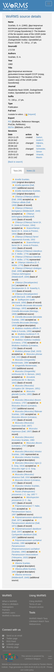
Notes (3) (31, 171)
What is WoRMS (9, 601)
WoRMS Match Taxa (38, 618)
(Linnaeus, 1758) (27, 346)
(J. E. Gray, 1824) (26, 469)
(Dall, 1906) (24, 202)
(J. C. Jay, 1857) (25, 500)
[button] (13, 179)
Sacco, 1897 (22, 512)
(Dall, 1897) (24, 535)
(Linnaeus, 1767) (27, 406)
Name (11, 22)
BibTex (11, 127)
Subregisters (8, 607)
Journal (11, 86)
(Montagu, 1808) (27, 311)
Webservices (35, 624)
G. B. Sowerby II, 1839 (26, 288)
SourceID (12, 46)
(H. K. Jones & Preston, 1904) (25, 231)
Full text (12, 111)
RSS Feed (9, 641)
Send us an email (12, 635)
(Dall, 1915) (26, 351)
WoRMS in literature (11, 615)
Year (10, 60)
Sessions (12, 131)
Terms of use (35, 604)
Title (10, 68)
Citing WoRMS (35, 601)
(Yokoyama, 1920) (26, 555)
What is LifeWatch (10, 604)
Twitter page (9, 638)
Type (10, 103)
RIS (9, 121)
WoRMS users (8, 613)
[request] (32, 114)
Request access (36, 607)
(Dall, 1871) (26, 523)
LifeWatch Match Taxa (39, 621)
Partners (6, 610)
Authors (12, 53)
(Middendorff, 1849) (23, 217)
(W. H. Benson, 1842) (23, 380)
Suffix (11, 96)
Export (11, 118)
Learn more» (50, 657)
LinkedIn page (10, 644)
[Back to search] (15, 162)
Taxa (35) (17, 171)
